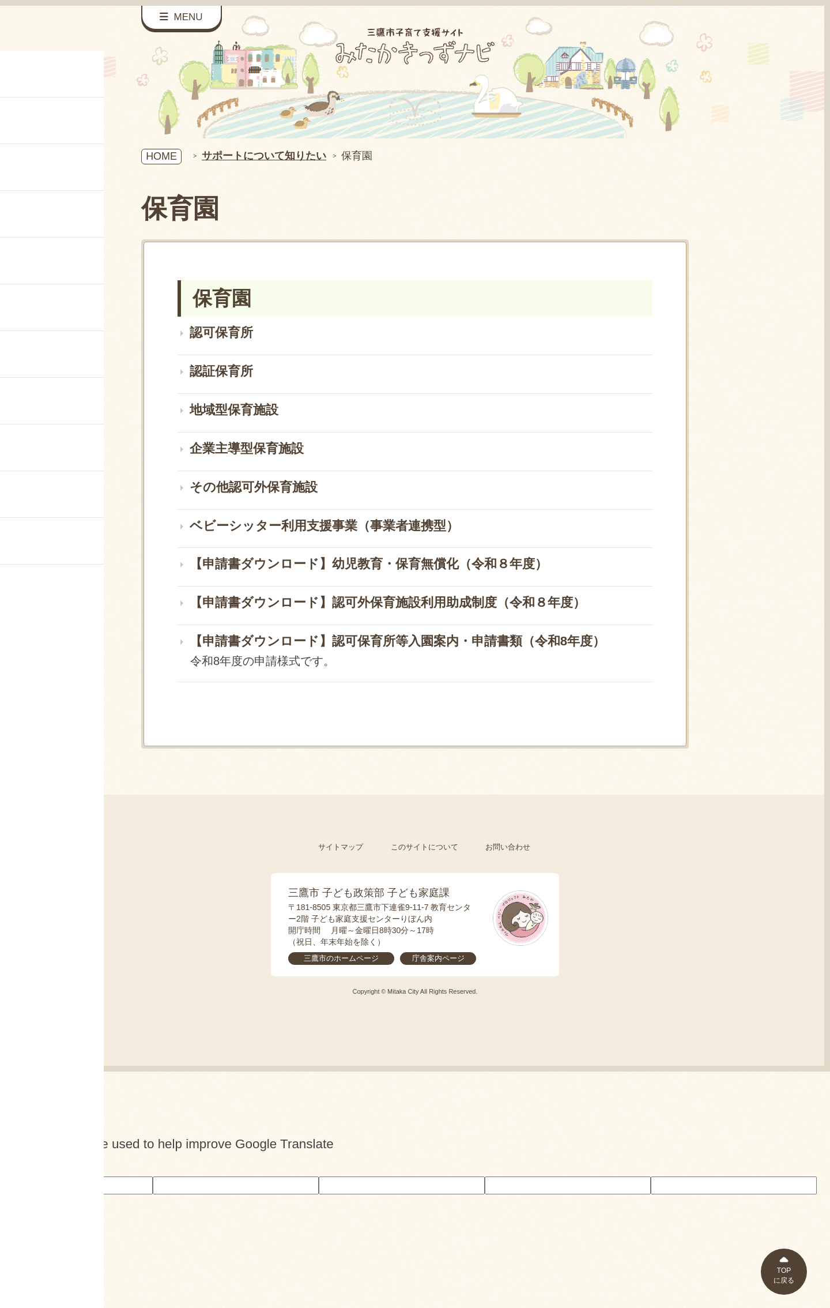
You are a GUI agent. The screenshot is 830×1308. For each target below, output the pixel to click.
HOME (161, 156)
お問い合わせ (507, 847)
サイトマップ (340, 847)
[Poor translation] (28, 1164)
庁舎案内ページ (438, 958)
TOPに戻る (784, 1275)
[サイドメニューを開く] (181, 18)
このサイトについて (424, 847)
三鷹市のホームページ (341, 958)
